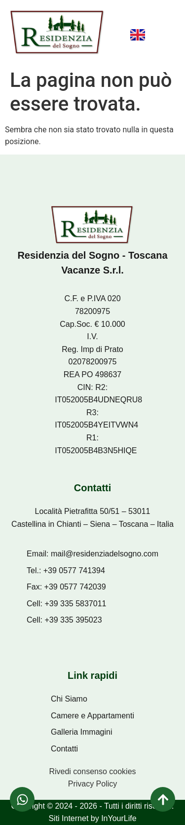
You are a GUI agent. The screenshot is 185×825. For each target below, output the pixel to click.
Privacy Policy (92, 784)
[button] (163, 38)
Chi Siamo (69, 699)
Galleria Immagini (81, 732)
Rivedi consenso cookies (92, 771)
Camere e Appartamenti (92, 715)
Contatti (64, 749)
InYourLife (118, 818)
